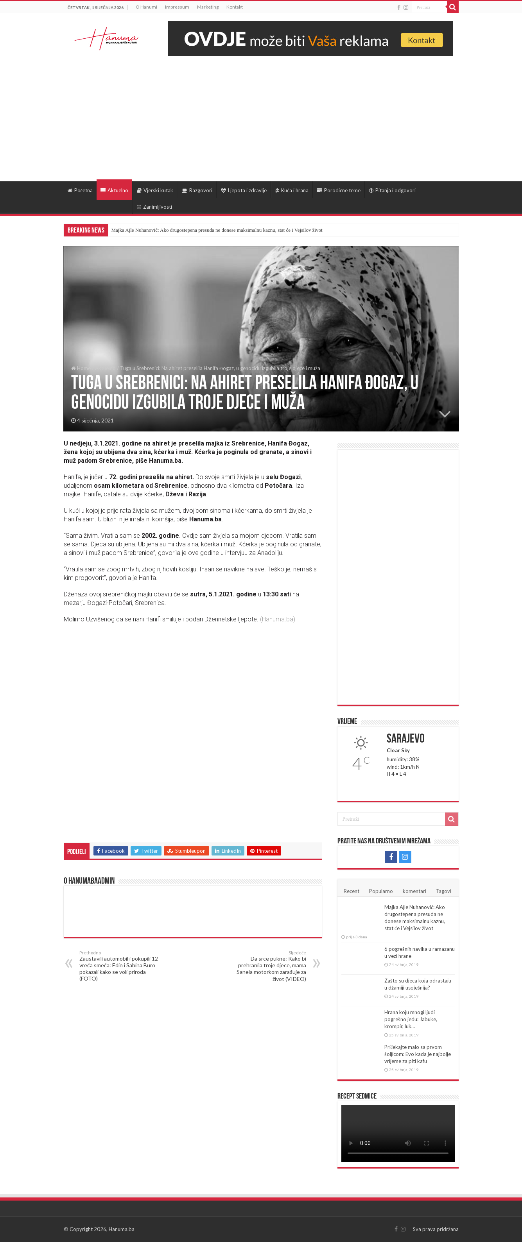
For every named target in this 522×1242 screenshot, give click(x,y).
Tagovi (443, 891)
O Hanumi (146, 7)
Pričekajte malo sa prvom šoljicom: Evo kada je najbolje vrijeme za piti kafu (417, 1054)
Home (81, 368)
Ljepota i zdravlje (244, 190)
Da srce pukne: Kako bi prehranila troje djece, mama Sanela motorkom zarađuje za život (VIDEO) (266, 966)
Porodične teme (339, 190)
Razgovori (197, 190)
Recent (351, 891)
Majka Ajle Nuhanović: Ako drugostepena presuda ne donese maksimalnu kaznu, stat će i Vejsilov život (217, 230)
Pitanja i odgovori (392, 190)
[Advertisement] (261, 115)
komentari (414, 891)
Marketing (208, 7)
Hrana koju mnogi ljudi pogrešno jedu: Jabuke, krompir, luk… (410, 1019)
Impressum (177, 7)
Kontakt (234, 7)
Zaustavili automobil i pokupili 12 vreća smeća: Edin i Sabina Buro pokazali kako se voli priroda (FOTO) (119, 966)
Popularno (381, 891)
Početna (80, 190)
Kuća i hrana (292, 190)
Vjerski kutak (155, 190)
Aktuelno (114, 190)
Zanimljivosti (154, 207)
